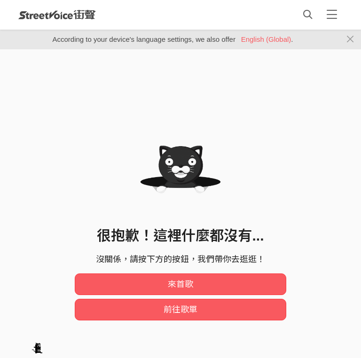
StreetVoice (57, 14)
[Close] (350, 39)
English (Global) (266, 39)
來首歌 (180, 284)
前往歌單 (180, 309)
